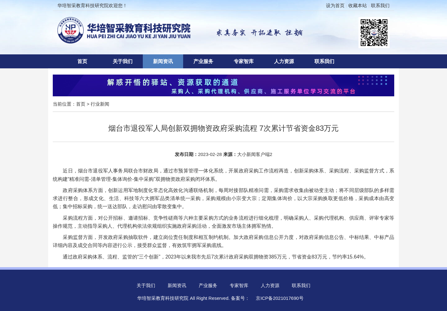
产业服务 (203, 61)
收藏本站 (357, 5)
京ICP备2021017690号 (279, 298)
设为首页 (335, 5)
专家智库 (244, 61)
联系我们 (380, 5)
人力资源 (284, 61)
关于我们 (123, 61)
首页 (82, 61)
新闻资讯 (163, 61)
